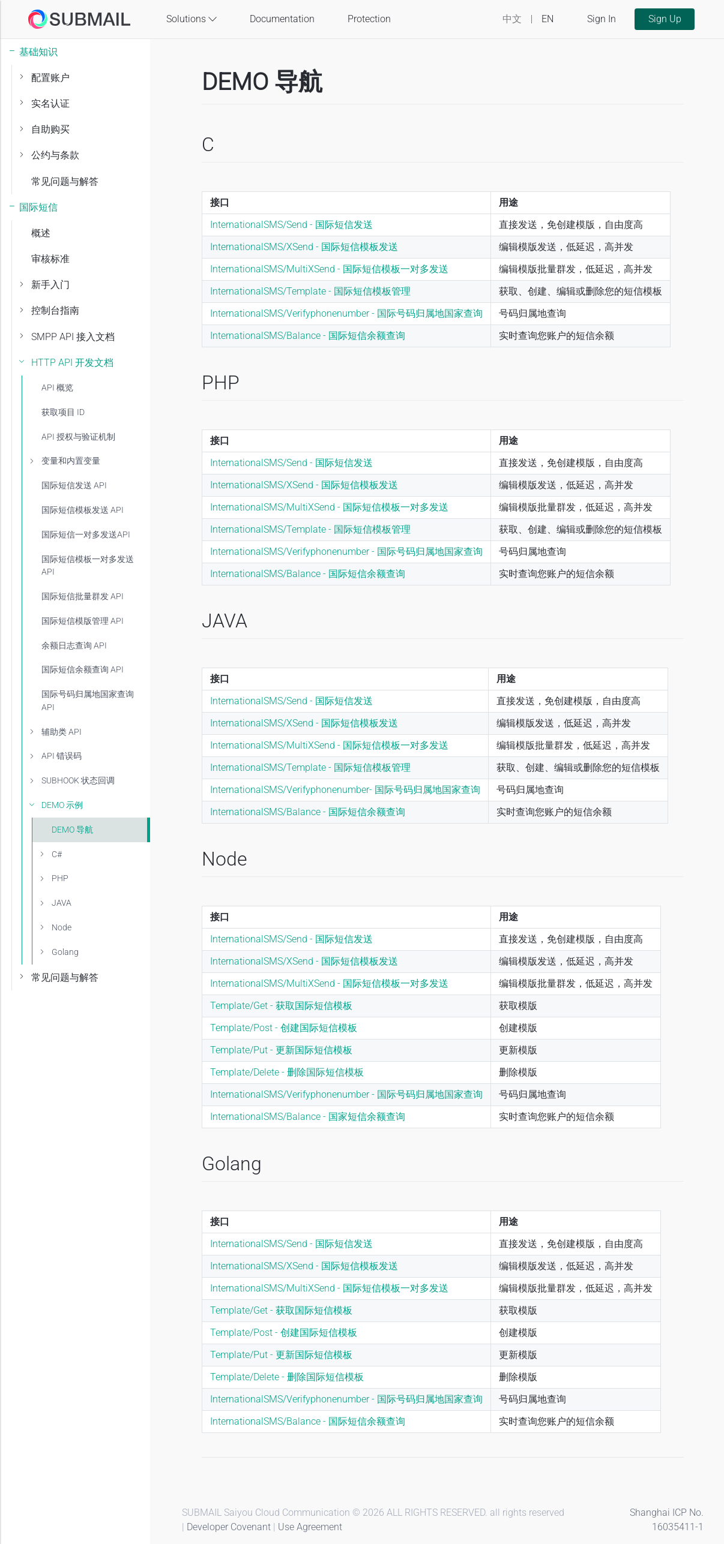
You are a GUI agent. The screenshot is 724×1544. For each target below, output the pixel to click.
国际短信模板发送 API (82, 510)
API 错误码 (61, 756)
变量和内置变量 (70, 461)
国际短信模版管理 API (82, 621)
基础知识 (38, 52)
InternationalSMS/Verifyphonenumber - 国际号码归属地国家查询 (346, 313)
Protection (369, 19)
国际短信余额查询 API (82, 670)
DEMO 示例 (62, 805)
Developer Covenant (229, 1527)
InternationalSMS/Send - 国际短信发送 (291, 224)
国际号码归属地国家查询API (87, 701)
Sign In (601, 19)
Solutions (191, 19)
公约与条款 (55, 155)
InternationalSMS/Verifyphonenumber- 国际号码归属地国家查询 (345, 789)
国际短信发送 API (74, 485)
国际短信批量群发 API (82, 596)
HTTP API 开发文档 (72, 362)
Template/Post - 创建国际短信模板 (283, 1028)
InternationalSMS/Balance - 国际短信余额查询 (307, 335)
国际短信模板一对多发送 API (87, 566)
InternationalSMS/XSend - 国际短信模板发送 (304, 247)
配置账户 (50, 77)
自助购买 (50, 129)
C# (57, 854)
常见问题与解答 (64, 181)
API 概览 (57, 388)
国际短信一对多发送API (85, 535)
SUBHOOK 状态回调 (78, 781)
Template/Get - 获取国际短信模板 (281, 1005)
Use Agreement (310, 1527)
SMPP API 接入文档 (73, 337)
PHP (60, 878)
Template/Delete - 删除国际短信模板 (287, 1072)
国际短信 (38, 207)
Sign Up (664, 19)
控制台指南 (55, 310)
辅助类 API (61, 732)
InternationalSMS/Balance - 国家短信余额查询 (307, 1116)
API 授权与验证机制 (78, 437)
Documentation (282, 19)
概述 (40, 233)
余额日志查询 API (74, 646)
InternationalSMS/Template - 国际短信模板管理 (310, 291)
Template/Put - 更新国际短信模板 (281, 1050)
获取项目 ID (63, 412)
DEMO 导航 (72, 830)
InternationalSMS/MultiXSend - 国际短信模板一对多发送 (329, 269)
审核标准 (50, 259)
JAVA (61, 903)
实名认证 (50, 103)
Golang (65, 952)
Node (61, 928)
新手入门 (50, 284)
